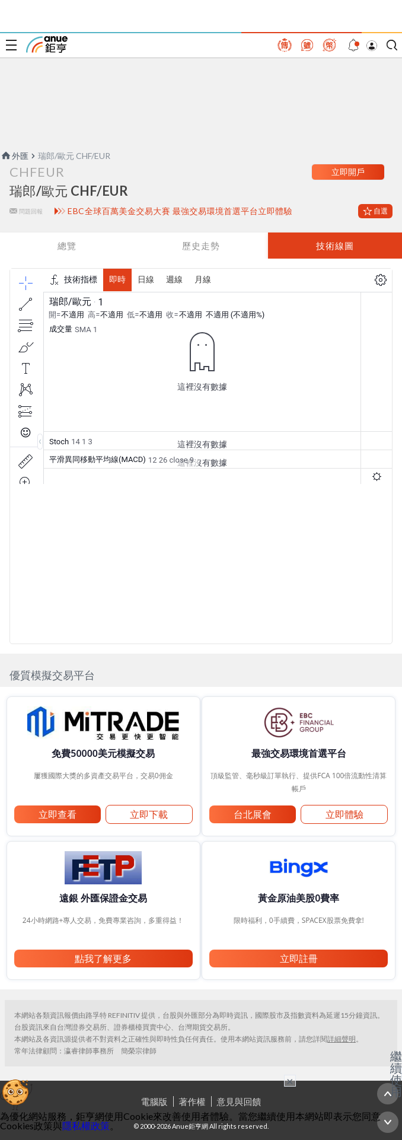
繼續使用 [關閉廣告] (396, 1074)
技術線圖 (335, 245)
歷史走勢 (201, 245)
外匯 (14, 156)
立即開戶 (348, 172)
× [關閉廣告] (289, 1081)
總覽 (67, 245)
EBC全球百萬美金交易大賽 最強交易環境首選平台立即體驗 (180, 211)
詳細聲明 (341, 1038)
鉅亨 (47, 44)
